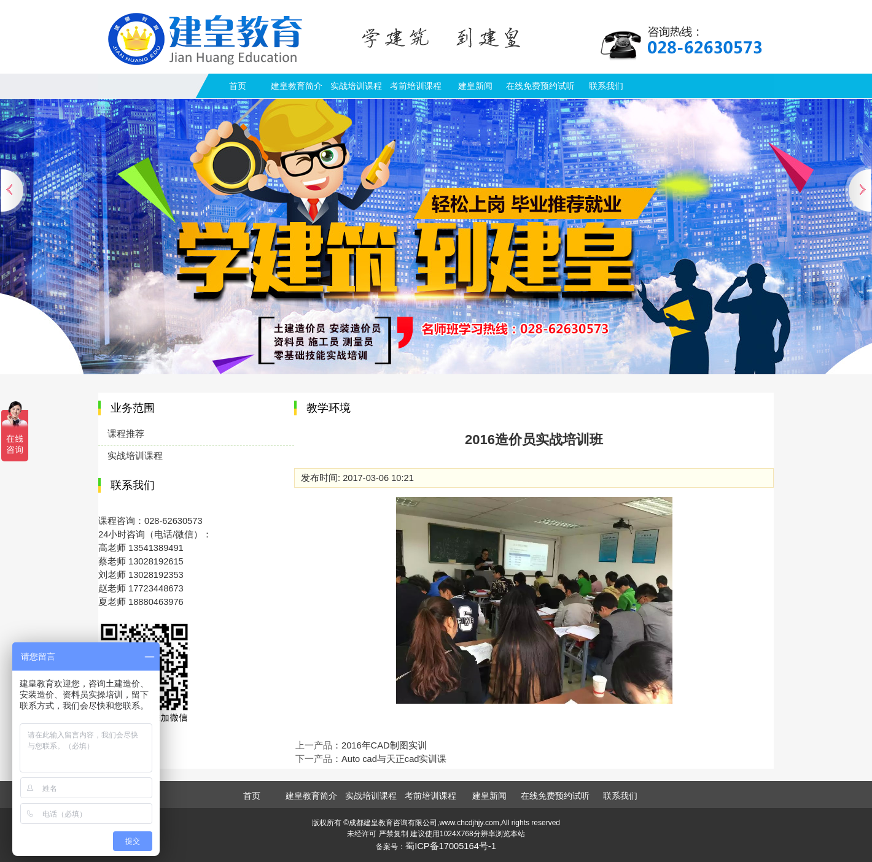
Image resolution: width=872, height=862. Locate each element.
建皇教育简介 (296, 86)
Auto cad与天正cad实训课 (393, 759)
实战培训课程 (356, 86)
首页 (237, 86)
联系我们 (606, 86)
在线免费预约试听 (540, 86)
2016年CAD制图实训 (384, 745)
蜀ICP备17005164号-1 (450, 846)
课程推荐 (125, 434)
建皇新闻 (475, 86)
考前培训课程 (416, 86)
